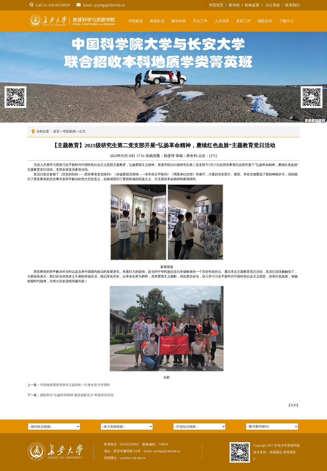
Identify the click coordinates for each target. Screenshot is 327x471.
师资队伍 (157, 21)
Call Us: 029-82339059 (50, 5)
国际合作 (265, 21)
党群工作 (243, 21)
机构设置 (252, 5)
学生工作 (200, 21)
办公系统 (272, 5)
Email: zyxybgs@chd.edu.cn (101, 5)
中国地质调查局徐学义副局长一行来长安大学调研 (75, 385)
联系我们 (292, 5)
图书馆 (234, 5)
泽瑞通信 (275, 452)
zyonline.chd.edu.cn (132, 458)
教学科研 (178, 21)
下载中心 (286, 21)
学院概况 (135, 21)
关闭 (293, 405)
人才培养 (222, 21)
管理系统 (289, 452)
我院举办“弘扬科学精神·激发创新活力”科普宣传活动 (77, 395)
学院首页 (216, 5)
